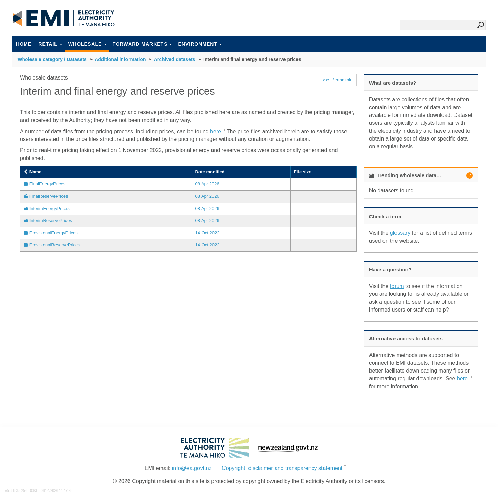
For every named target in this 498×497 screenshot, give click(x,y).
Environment (200, 44)
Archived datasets (174, 59)
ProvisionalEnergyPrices (53, 232)
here (215, 131)
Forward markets (142, 44)
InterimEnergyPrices (49, 208)
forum (397, 286)
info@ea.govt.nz (192, 468)
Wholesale (87, 44)
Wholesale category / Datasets (52, 59)
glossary (400, 233)
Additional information (120, 59)
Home (24, 44)
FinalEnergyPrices (47, 183)
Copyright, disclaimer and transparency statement (282, 468)
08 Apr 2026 (207, 183)
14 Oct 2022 (207, 232)
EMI (63, 18)
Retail (50, 44)
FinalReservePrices (48, 196)
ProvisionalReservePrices (54, 244)
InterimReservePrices (50, 220)
